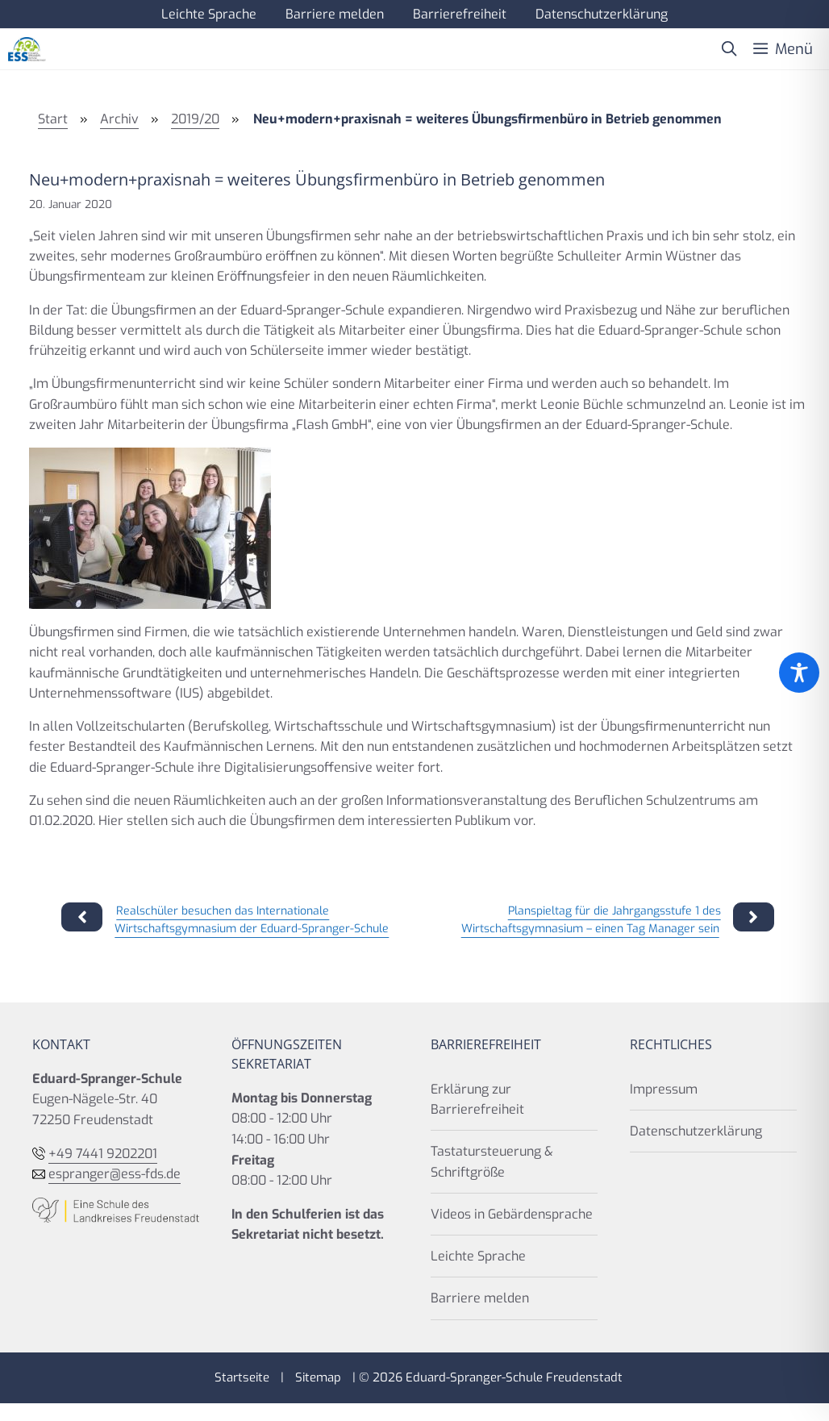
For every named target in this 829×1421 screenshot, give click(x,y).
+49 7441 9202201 (102, 1153)
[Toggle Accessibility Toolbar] (799, 672)
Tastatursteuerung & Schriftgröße (492, 1161)
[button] (729, 49)
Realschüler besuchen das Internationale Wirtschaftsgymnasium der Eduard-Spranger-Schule (252, 919)
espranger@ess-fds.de (114, 1173)
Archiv (119, 118)
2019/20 (195, 118)
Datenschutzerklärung (601, 14)
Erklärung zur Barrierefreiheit (477, 1099)
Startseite (242, 1377)
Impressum (664, 1089)
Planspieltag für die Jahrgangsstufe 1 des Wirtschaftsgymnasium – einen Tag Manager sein (591, 919)
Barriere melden (334, 14)
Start (53, 118)
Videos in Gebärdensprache (512, 1214)
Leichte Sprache (208, 14)
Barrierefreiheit (459, 14)
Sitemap (318, 1377)
